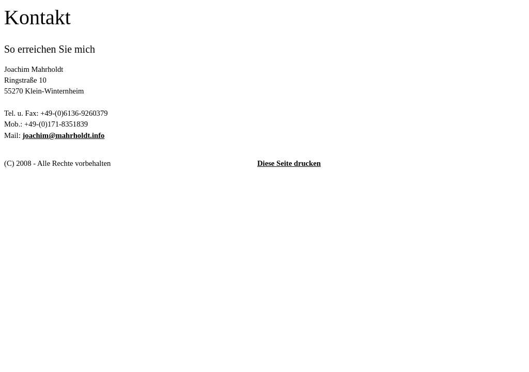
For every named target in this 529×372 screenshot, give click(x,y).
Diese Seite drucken (289, 163)
